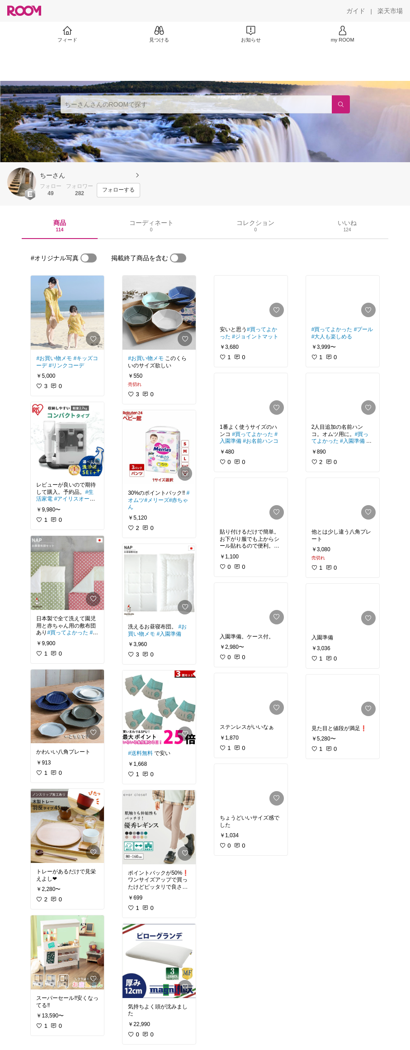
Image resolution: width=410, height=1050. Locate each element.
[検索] (341, 104)
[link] (67, 313)
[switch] (88, 257)
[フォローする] (118, 190)
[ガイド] (355, 11)
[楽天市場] (390, 11)
